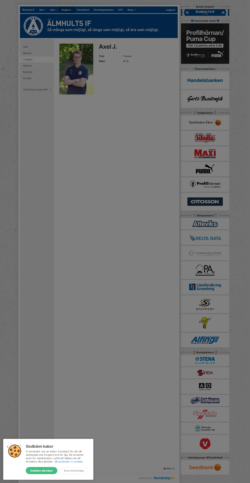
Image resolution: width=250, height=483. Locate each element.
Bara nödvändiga (74, 470)
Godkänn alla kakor (41, 470)
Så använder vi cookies (68, 461)
